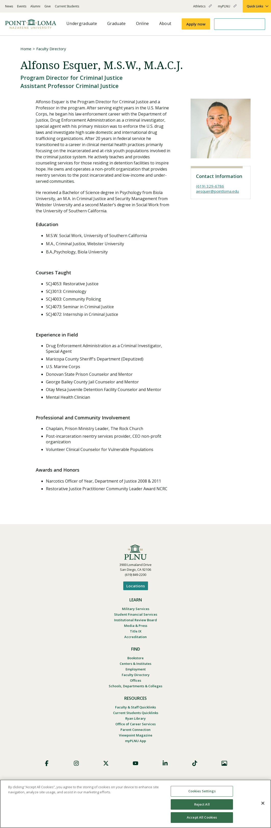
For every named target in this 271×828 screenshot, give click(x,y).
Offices (135, 680)
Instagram (76, 763)
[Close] (262, 803)
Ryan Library (135, 718)
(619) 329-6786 (210, 186)
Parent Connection (135, 729)
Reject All (202, 804)
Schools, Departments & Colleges (135, 686)
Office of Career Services (135, 724)
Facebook (47, 763)
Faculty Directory (51, 48)
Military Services (135, 608)
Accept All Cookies (202, 817)
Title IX (135, 631)
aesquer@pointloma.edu (217, 191)
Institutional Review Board (135, 620)
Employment (136, 669)
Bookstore (135, 658)
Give (47, 6)
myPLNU (227, 8)
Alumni (35, 6)
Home (25, 48)
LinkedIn (165, 763)
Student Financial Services (135, 614)
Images (224, 763)
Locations (135, 585)
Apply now (195, 24)
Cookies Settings (202, 791)
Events (21, 6)
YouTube (135, 763)
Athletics (202, 8)
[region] (135, 804)
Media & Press (135, 625)
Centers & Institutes (135, 663)
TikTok (195, 763)
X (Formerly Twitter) (106, 763)
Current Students (67, 6)
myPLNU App (135, 741)
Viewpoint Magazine (135, 735)
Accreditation (135, 637)
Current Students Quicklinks (135, 712)
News (9, 6)
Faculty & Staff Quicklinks (135, 707)
